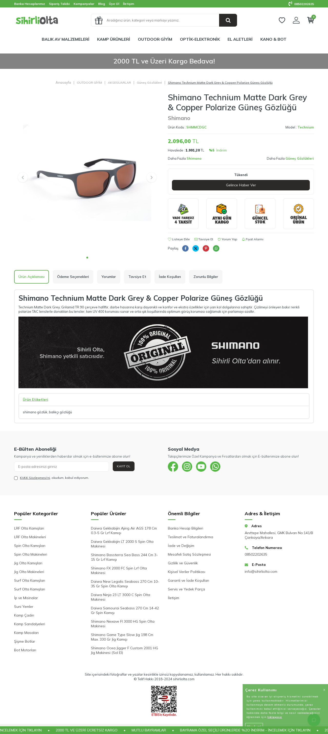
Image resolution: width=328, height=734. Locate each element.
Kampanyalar (84, 4)
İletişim (128, 4)
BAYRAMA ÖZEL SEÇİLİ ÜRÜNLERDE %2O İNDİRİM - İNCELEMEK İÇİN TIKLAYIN (253, 730)
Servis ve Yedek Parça (186, 589)
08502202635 (301, 4)
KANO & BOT (273, 39)
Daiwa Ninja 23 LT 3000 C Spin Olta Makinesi (120, 597)
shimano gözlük (35, 412)
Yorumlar (108, 276)
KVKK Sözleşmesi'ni (35, 478)
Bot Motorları (25, 650)
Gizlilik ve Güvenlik (183, 563)
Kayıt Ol (123, 466)
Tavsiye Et (203, 239)
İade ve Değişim (181, 545)
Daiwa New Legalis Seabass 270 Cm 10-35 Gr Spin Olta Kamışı (125, 583)
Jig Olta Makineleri (29, 571)
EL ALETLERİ (240, 39)
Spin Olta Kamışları (29, 545)
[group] (87, 172)
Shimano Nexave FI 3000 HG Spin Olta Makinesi (123, 623)
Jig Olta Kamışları (28, 563)
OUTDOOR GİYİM (155, 39)
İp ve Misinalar (26, 598)
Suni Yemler (23, 606)
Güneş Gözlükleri (149, 82)
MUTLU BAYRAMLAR (157, 730)
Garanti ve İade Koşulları (188, 580)
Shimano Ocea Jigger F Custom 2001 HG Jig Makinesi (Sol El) (124, 650)
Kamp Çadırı (24, 615)
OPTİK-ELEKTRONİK (200, 39)
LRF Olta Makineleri (30, 537)
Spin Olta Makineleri (30, 554)
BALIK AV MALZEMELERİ (65, 39)
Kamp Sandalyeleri (29, 624)
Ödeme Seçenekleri (73, 276)
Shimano (179, 118)
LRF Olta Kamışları (29, 528)
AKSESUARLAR (119, 82)
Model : (299, 127)
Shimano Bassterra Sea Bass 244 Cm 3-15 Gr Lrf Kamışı (124, 557)
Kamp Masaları (26, 632)
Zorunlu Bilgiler (205, 276)
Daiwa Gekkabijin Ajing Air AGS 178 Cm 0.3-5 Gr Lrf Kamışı (124, 530)
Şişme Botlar (24, 641)
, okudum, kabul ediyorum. (51, 478)
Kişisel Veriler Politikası (186, 571)
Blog (101, 4)
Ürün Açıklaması (31, 276)
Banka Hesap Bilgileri (185, 528)
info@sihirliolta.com (261, 571)
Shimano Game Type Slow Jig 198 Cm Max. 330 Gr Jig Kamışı (122, 637)
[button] (87, 257)
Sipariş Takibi (59, 4)
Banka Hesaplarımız (29, 4)
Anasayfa (63, 82)
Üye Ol (114, 4)
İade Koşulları (170, 276)
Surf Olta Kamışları (29, 580)
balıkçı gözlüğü (60, 412)
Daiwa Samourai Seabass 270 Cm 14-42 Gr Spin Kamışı (125, 610)
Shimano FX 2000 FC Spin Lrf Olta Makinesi (119, 570)
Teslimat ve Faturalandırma (190, 537)
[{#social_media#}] (173, 466)
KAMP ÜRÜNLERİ (113, 39)
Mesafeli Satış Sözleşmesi (189, 554)
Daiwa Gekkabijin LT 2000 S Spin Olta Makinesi (122, 543)
